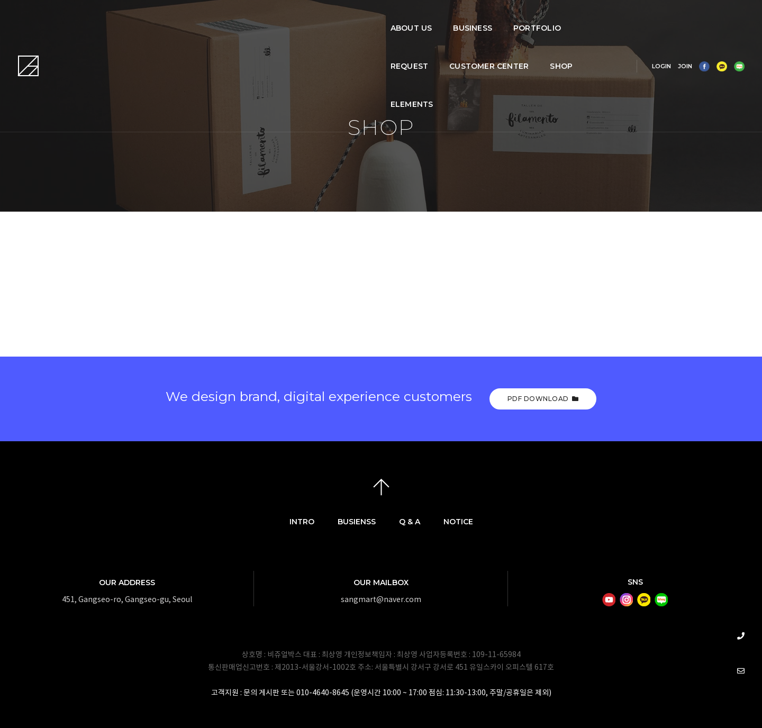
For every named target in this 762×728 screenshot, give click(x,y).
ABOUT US (184, 19)
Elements (184, 57)
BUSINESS (245, 19)
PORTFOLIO (310, 19)
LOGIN (644, 38)
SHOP (525, 19)
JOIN (668, 38)
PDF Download (543, 399)
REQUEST (374, 19)
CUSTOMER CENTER (453, 19)
